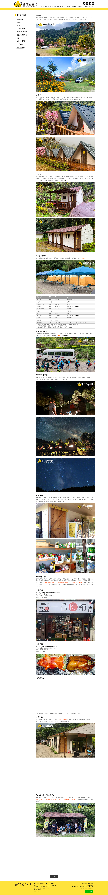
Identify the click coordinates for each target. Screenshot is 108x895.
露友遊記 (80, 6)
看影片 (84, 322)
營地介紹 (50, 6)
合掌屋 (19, 22)
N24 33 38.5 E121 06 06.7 (43, 885)
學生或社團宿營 (22, 32)
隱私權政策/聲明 (89, 885)
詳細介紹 (77, 99)
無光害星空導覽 (22, 35)
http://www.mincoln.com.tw (49, 646)
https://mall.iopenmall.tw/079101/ (51, 592)
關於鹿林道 (44, 6)
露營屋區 (74, 6)
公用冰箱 (20, 44)
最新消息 (85, 6)
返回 (54, 876)
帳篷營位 (20, 19)
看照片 (76, 306)
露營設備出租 (21, 28)
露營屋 (19, 25)
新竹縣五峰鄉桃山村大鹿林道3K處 (45, 883)
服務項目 (56, 6)
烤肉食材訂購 (21, 41)
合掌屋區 (68, 6)
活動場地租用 (21, 47)
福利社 (19, 38)
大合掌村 (62, 6)
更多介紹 (66, 335)
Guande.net (90, 888)
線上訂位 (91, 6)
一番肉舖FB (45, 594)
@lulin (83, 258)
